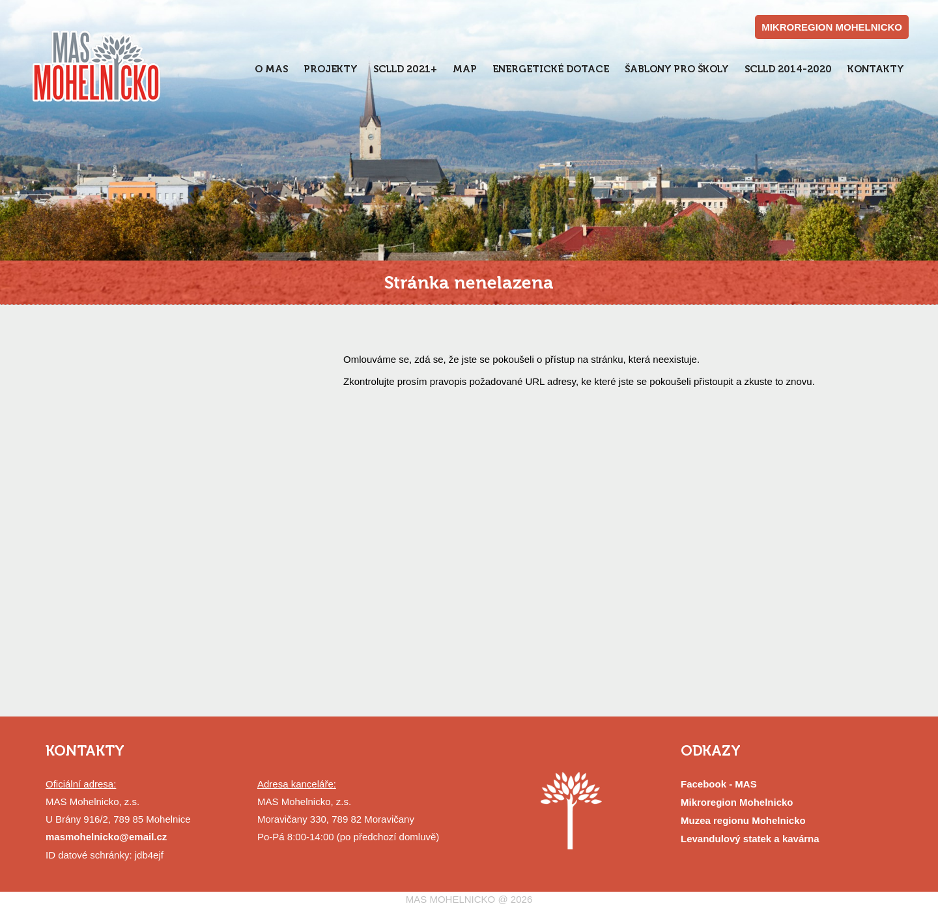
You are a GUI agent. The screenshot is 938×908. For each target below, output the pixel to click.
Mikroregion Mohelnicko (737, 802)
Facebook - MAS (719, 783)
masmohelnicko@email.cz (106, 836)
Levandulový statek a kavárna (750, 838)
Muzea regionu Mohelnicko (743, 820)
